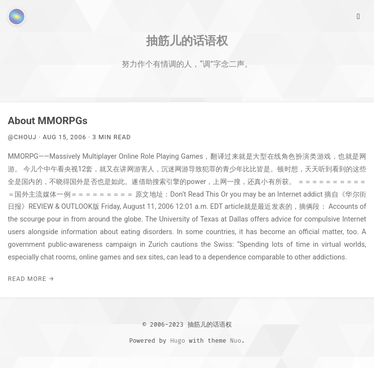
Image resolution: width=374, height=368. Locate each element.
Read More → (31, 278)
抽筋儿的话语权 (187, 40)
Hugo (177, 340)
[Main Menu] (358, 15)
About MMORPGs (48, 121)
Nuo (235, 340)
